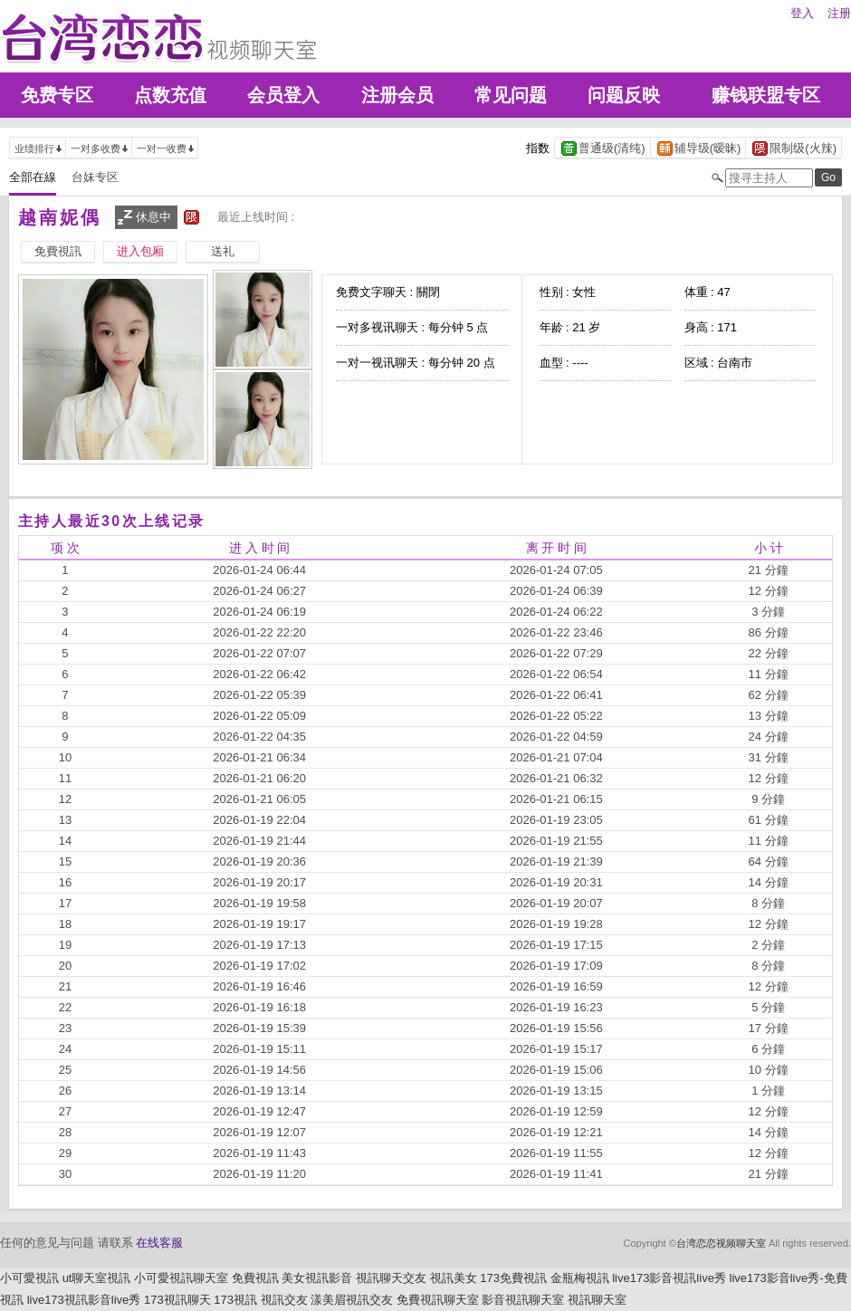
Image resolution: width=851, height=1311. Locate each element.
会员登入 (283, 95)
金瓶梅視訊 (579, 1278)
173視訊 (235, 1299)
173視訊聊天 (177, 1299)
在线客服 (159, 1242)
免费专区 (57, 95)
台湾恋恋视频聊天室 (721, 1243)
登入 (802, 13)
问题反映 (624, 95)
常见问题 (510, 95)
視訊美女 (453, 1278)
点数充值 (170, 95)
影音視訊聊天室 (523, 1299)
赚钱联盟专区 (766, 95)
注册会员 (397, 95)
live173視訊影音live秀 (84, 1299)
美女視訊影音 (317, 1278)
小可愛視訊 (29, 1278)
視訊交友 (284, 1299)
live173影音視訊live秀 (669, 1278)
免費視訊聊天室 (438, 1299)
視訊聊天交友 (391, 1278)
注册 (839, 13)
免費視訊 (255, 1278)
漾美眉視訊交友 (352, 1299)
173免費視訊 (513, 1278)
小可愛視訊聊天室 (181, 1278)
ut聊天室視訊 (96, 1278)
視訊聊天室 (597, 1299)
